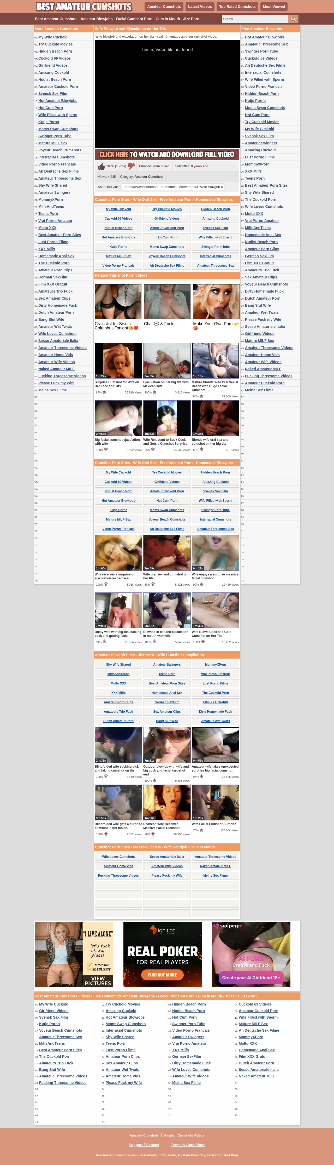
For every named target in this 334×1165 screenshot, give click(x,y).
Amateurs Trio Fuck (55, 291)
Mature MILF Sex (52, 143)
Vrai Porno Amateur (55, 221)
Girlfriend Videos (53, 65)
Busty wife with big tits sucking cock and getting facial (118, 634)
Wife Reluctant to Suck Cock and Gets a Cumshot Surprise (165, 442)
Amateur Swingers (54, 192)
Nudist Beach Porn (54, 79)
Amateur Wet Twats (55, 326)
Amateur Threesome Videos (62, 348)
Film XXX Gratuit (52, 284)
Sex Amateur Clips (54, 298)
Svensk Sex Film (52, 94)
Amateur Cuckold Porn (58, 86)
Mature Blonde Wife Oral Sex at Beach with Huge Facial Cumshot (215, 386)
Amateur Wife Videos (56, 362)
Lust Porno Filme (53, 242)
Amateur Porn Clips (55, 270)
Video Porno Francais (57, 164)
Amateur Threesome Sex (59, 178)
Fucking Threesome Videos (62, 376)
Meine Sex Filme (52, 390)
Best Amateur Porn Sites (59, 235)
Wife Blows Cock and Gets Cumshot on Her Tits (211, 634)
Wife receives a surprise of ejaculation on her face (114, 576)
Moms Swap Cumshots (58, 129)
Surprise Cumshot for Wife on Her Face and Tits (117, 384)
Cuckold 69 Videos (54, 58)
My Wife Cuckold (53, 37)
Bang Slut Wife (51, 319)
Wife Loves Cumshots (57, 334)
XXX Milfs (46, 249)
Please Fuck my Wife (56, 383)
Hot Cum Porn (50, 108)
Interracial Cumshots (56, 157)
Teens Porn (48, 214)
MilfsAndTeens (51, 206)
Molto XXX (47, 228)
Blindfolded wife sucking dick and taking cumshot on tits (117, 768)
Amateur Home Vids (55, 355)
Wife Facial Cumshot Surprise (214, 824)
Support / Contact (144, 1145)
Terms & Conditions (188, 1145)
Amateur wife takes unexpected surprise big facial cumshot (215, 768)
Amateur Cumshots (164, 6)
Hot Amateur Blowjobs (57, 101)
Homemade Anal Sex (56, 256)
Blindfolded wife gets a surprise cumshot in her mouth (118, 826)
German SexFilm (52, 277)
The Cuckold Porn (54, 263)
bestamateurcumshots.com (116, 1155)
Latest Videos (200, 6)
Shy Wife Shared (52, 185)
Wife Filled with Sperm (57, 115)
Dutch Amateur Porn (56, 312)
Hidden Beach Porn (55, 51)
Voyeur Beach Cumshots (59, 150)
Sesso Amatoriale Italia (58, 341)
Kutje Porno (48, 122)
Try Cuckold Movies (55, 44)
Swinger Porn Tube (54, 136)
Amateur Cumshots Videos (184, 1135)
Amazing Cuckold (53, 72)
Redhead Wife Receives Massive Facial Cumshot (161, 826)
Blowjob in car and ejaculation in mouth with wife (165, 634)
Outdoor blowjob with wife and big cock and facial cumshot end (166, 770)
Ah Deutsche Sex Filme (58, 171)
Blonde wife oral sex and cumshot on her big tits (210, 442)
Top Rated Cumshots (237, 6)
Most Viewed (274, 6)
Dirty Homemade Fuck (57, 305)
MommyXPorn (50, 199)
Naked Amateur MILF (56, 369)
